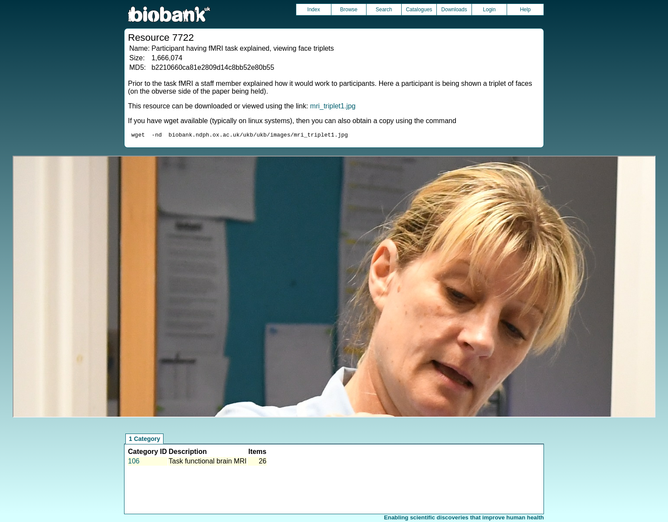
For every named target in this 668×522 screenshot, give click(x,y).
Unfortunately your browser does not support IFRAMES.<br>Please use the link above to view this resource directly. (334, 288)
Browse (348, 10)
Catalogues (419, 10)
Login (489, 10)
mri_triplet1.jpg (333, 106)
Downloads (454, 10)
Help (525, 10)
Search (384, 10)
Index (313, 10)
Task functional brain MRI (208, 462)
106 (134, 462)
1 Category (144, 440)
